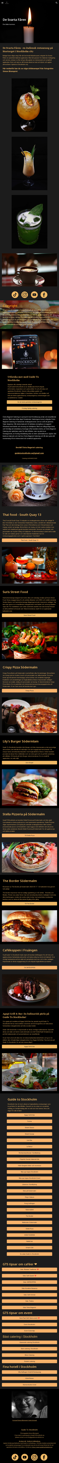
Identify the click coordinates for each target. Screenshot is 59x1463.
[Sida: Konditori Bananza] (29, 1288)
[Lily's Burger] (29, 762)
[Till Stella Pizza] (29, 835)
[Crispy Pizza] (29, 690)
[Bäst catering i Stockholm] (29, 1348)
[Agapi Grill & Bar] (29, 1046)
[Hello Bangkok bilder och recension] (29, 1165)
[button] (2, 2)
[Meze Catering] (29, 1355)
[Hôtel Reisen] (29, 1378)
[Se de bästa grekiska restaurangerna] (29, 402)
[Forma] (29, 1121)
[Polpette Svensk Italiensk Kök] (29, 1159)
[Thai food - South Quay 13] (29, 540)
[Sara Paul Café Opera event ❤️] (29, 1318)
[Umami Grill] (29, 1247)
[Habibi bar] (29, 1241)
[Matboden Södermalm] (29, 1222)
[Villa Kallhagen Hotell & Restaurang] (29, 1372)
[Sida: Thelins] (29, 1301)
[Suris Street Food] (29, 615)
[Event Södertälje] (29, 1330)
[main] (29, 21)
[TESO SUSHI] (29, 1209)
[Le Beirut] (29, 1146)
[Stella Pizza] (29, 1228)
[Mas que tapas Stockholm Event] (29, 1178)
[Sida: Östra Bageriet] (29, 1307)
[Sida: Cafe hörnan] (29, 1294)
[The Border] (29, 1216)
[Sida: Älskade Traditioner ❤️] (29, 1269)
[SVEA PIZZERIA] (29, 1235)
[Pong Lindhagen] (29, 1203)
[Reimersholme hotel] (29, 1384)
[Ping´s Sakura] (29, 1197)
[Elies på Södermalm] (29, 1190)
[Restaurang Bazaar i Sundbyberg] (29, 1153)
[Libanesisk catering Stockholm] (29, 1342)
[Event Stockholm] (29, 1324)
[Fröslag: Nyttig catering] (29, 408)
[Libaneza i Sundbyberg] (29, 1184)
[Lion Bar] (29, 1140)
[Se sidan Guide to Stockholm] (29, 1254)
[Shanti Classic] (29, 1127)
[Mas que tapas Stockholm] (29, 1171)
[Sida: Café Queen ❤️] (29, 1275)
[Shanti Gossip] (29, 1134)
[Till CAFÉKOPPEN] (29, 967)
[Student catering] (29, 1361)
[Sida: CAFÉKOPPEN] (29, 1282)
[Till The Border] (29, 903)
